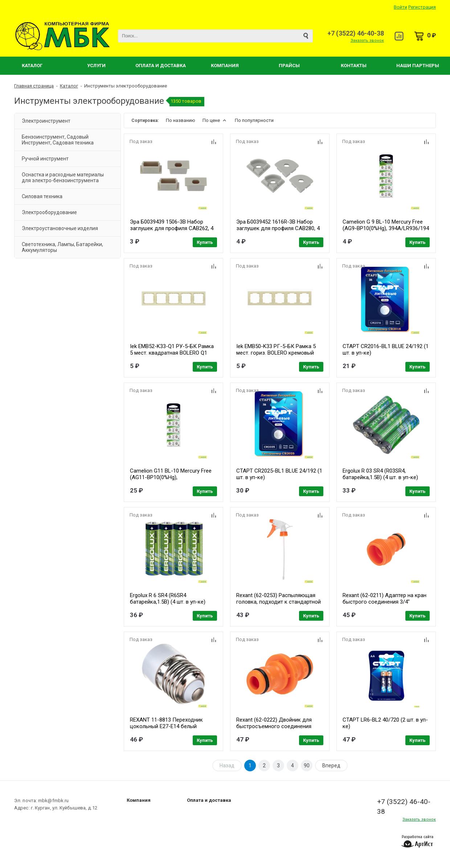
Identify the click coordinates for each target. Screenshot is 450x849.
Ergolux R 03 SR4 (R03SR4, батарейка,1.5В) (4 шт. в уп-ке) (380, 474)
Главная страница (34, 86)
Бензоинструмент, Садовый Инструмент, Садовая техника (58, 140)
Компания (225, 65)
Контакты (354, 65)
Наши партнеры (417, 65)
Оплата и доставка (209, 800)
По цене (215, 120)
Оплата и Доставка (160, 65)
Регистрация (422, 7)
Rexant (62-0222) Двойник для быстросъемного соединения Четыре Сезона (274, 726)
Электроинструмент (46, 121)
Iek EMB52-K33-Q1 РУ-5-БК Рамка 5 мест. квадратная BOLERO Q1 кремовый (172, 353)
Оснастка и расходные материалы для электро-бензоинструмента (63, 177)
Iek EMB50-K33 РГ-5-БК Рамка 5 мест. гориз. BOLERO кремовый (276, 349)
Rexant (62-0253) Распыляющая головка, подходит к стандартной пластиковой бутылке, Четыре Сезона (278, 605)
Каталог (32, 65)
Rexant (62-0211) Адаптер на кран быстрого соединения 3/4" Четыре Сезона (384, 602)
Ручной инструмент (45, 159)
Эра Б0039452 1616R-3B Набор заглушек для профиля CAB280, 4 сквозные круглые (278, 228)
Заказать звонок (367, 40)
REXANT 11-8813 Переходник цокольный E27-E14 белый (166, 723)
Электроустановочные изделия (60, 228)
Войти (400, 7)
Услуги (96, 65)
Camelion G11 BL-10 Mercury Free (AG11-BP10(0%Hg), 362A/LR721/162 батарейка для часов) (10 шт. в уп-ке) (171, 481)
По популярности (254, 120)
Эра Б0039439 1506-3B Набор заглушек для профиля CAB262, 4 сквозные (171, 228)
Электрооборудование (49, 212)
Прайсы (289, 65)
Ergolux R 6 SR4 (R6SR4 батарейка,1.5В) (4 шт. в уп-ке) (167, 598)
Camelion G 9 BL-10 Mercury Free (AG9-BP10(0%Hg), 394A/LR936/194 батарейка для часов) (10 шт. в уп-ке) (386, 232)
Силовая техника (42, 196)
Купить (205, 242)
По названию (180, 120)
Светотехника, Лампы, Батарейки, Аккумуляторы (62, 247)
